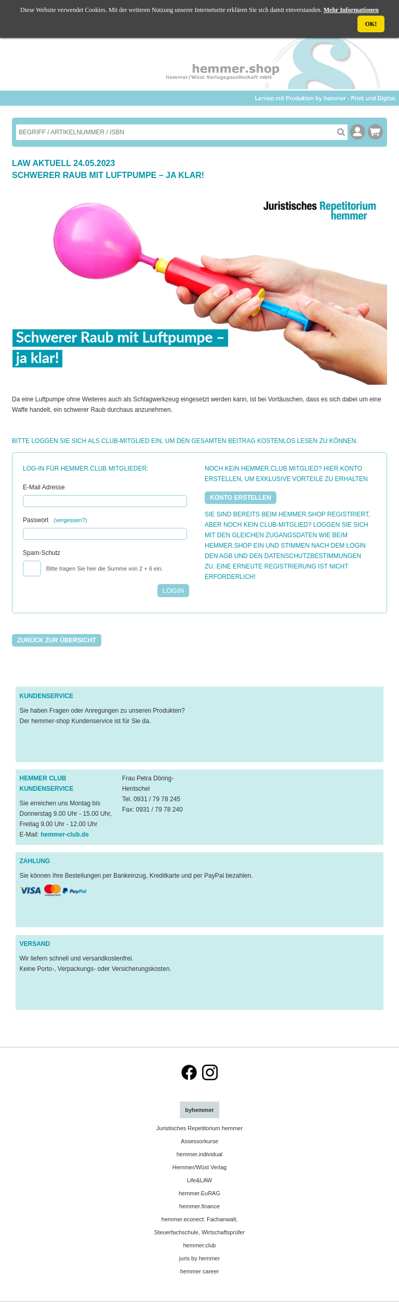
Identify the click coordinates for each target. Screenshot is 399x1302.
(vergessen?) (70, 520)
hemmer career (199, 1271)
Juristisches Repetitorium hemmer (199, 1128)
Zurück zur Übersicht (56, 640)
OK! (371, 24)
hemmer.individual (200, 1154)
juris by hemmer (199, 1258)
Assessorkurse (199, 1141)
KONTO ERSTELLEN (240, 497)
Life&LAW (199, 1180)
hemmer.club (199, 1245)
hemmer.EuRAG (199, 1193)
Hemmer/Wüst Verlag (199, 1167)
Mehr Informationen (351, 10)
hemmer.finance (199, 1206)
